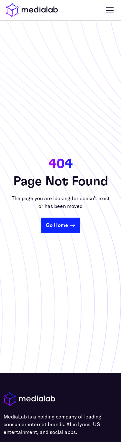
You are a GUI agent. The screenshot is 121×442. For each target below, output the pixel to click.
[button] (108, 10)
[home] (32, 10)
